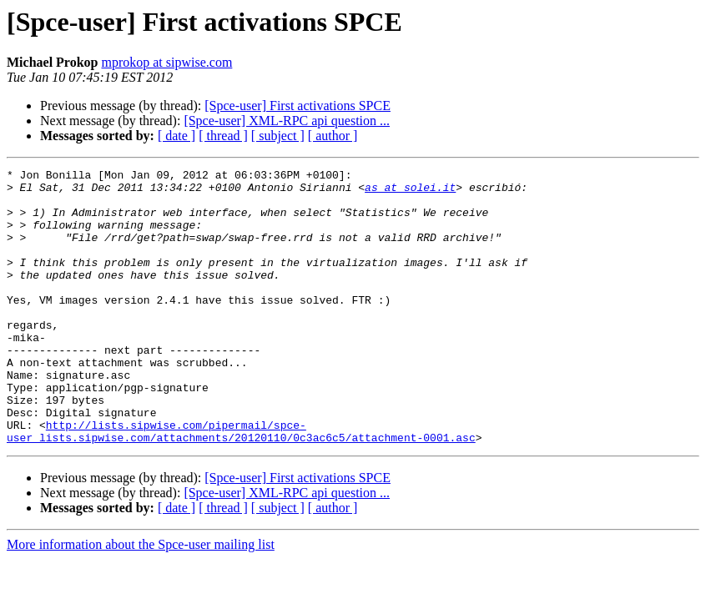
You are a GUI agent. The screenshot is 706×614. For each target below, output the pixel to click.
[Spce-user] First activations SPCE (297, 105)
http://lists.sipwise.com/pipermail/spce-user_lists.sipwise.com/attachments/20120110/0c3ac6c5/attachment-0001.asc (241, 485)
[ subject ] (278, 135)
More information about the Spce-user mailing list (141, 599)
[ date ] (176, 135)
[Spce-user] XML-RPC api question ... (287, 120)
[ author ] (333, 135)
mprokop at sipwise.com (166, 62)
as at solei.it (410, 191)
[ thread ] (223, 135)
